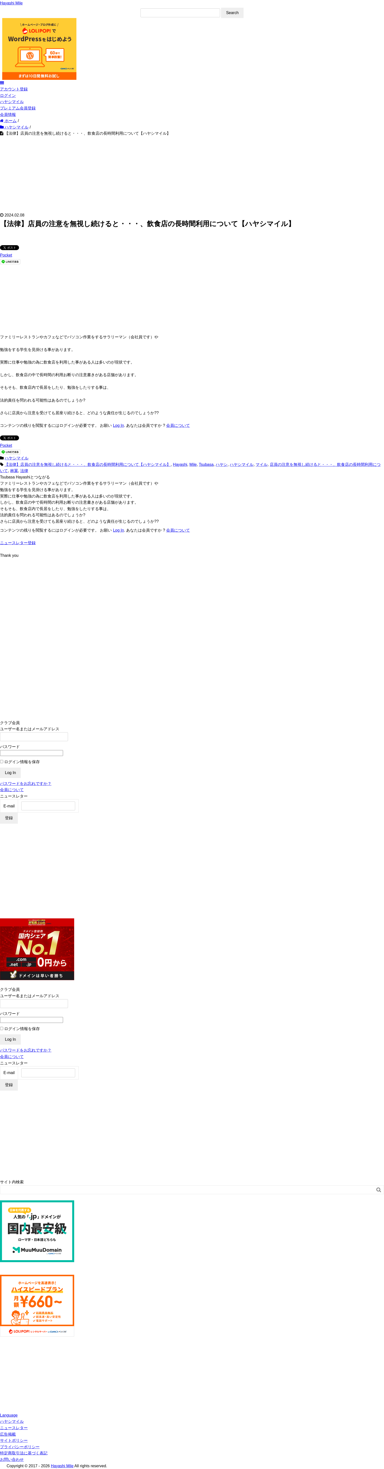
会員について (178, 425)
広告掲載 (8, 1434)
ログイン (8, 95)
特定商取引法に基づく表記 (23, 1453)
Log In (118, 425)
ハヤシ (221, 464)
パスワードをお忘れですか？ (25, 783)
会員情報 (8, 114)
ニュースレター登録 (18, 543)
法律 (24, 471)
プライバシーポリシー (20, 1447)
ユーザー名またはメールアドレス (29, 729)
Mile (193, 464)
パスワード (10, 747)
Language (9, 1415)
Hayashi (180, 464)
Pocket (6, 255)
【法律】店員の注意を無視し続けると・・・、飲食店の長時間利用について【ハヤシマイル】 (87, 464)
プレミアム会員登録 (18, 108)
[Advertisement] (192, 173)
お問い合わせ (12, 1459)
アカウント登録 (14, 89)
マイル (262, 464)
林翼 (14, 471)
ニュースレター (14, 1428)
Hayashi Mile (11, 3)
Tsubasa (206, 464)
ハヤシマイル (12, 102)
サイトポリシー (14, 1440)
